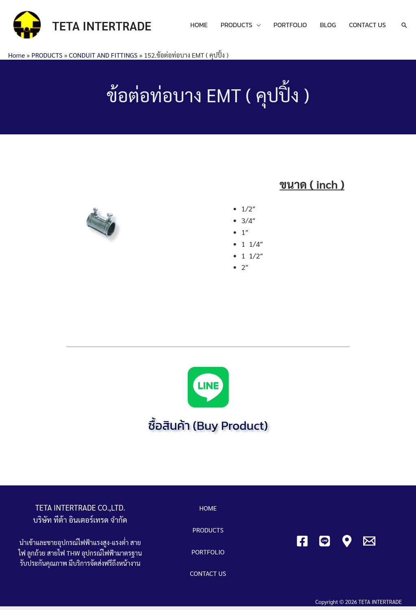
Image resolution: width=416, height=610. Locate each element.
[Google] (347, 544)
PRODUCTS (236, 27)
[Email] (369, 544)
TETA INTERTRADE (106, 27)
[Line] (324, 544)
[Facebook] (302, 544)
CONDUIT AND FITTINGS (103, 58)
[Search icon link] (404, 27)
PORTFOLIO (290, 27)
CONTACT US (367, 27)
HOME (199, 27)
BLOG (328, 27)
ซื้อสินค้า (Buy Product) (208, 429)
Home (16, 58)
